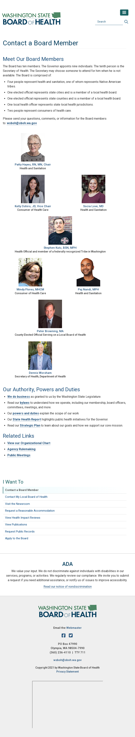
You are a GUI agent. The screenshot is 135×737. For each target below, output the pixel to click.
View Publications (16, 524)
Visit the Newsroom (17, 504)
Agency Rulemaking (21, 449)
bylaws (24, 403)
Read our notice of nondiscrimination (67, 586)
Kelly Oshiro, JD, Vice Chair (33, 206)
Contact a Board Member (22, 490)
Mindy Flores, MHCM (30, 289)
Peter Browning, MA (50, 331)
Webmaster (74, 628)
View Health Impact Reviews (22, 517)
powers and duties (26, 413)
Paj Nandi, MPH (88, 289)
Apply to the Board (16, 538)
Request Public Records (20, 531)
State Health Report (27, 419)
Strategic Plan (30, 425)
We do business (18, 396)
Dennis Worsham (40, 373)
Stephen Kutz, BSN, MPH (60, 247)
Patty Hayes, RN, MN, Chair (33, 164)
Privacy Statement (67, 671)
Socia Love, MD (93, 206)
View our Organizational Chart (28, 443)
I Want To (13, 482)
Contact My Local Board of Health (26, 497)
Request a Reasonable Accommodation (30, 510)
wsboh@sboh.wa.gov (22, 123)
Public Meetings (18, 455)
